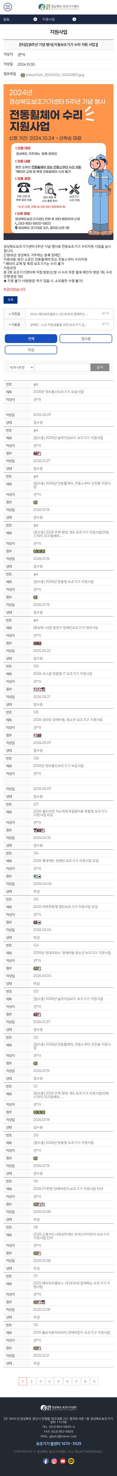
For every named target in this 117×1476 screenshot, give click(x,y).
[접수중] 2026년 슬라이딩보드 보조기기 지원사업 (68, 438)
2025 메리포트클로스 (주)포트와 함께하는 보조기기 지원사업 (71, 1285)
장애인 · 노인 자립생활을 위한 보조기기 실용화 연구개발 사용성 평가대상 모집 (61, 325)
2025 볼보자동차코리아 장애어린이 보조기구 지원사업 (71, 1332)
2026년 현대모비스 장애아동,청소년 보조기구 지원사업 (72, 953)
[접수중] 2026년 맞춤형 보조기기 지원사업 (63, 581)
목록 (10, 299)
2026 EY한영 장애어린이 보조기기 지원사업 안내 (68, 1188)
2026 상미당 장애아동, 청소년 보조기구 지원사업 (68, 720)
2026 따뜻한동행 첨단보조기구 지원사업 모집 (65, 907)
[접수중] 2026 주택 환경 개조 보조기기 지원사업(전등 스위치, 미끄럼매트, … (71, 534)
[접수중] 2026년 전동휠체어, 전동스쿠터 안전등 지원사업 (72, 485)
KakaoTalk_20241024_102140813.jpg (52, 75)
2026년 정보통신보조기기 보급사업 (58, 392)
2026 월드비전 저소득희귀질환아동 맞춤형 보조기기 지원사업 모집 (70, 813)
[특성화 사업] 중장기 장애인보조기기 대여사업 (65, 627)
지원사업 (48, 19)
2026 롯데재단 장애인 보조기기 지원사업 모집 (66, 861)
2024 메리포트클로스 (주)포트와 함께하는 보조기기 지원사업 (61, 314)
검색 (99, 367)
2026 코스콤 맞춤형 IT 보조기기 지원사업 (62, 674)
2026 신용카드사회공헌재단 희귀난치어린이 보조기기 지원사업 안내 (71, 1236)
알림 (6, 19)
